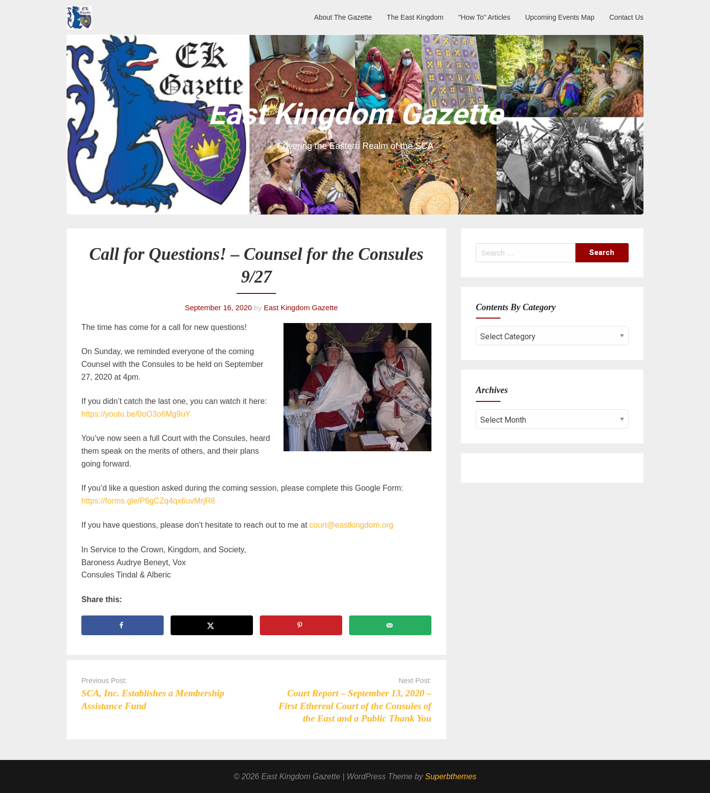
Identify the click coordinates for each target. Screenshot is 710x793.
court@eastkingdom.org (351, 525)
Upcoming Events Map (560, 17)
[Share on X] (212, 625)
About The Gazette (343, 17)
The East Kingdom (415, 17)
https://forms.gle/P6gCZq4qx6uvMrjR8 (148, 501)
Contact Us (626, 17)
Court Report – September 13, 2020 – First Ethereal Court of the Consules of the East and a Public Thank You (355, 705)
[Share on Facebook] (122, 625)
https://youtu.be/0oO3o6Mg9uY (135, 414)
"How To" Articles (484, 17)
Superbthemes (450, 776)
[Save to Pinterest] (301, 625)
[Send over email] (390, 625)
